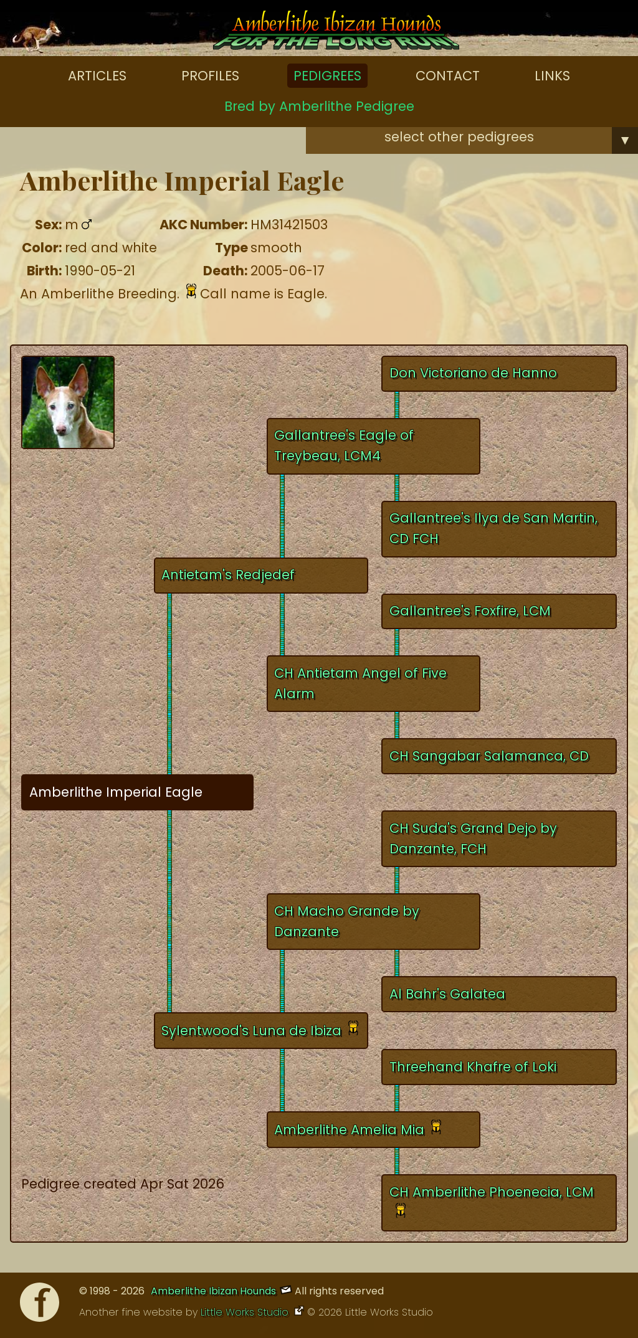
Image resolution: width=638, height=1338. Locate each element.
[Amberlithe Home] (336, 33)
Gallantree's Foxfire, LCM (470, 611)
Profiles (210, 76)
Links (552, 76)
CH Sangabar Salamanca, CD (489, 756)
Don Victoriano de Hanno (473, 373)
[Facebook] (39, 1305)
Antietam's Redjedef (228, 575)
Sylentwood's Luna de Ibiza (251, 1031)
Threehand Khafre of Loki (472, 1067)
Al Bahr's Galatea (447, 994)
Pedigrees (327, 76)
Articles (97, 76)
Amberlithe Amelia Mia (349, 1130)
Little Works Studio (246, 1312)
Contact (448, 76)
